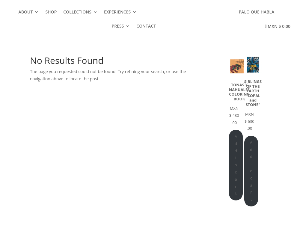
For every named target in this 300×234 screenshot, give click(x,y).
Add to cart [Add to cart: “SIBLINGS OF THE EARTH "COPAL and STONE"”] (251, 171)
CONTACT (146, 26)
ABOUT (26, 12)
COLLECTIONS (77, 12)
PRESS (118, 26)
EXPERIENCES (117, 12)
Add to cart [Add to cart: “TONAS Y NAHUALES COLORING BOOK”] (236, 165)
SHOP (51, 12)
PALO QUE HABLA (257, 12)
